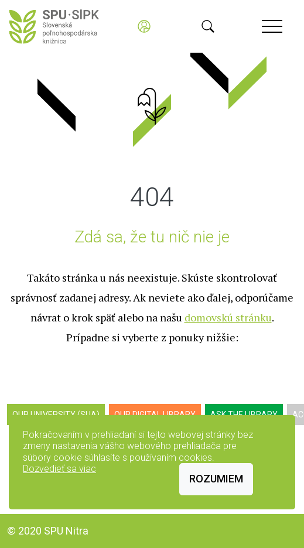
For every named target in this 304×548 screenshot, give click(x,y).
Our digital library (155, 414)
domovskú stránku (228, 317)
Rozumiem (216, 478)
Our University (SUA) (56, 414)
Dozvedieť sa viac (59, 468)
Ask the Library (244, 414)
